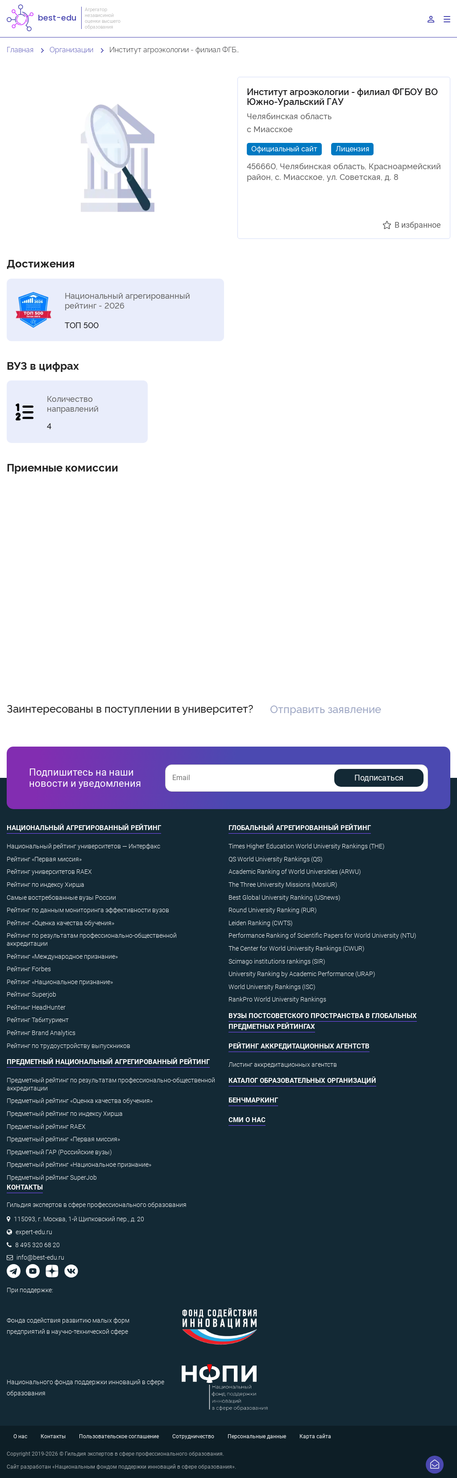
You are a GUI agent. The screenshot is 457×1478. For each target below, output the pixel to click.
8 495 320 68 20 (37, 1244)
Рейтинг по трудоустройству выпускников (68, 1045)
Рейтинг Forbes (29, 969)
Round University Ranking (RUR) (272, 910)
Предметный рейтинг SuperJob (52, 1177)
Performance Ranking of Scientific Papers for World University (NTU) (322, 935)
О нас (20, 1436)
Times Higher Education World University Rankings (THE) (306, 846)
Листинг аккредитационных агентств (282, 1064)
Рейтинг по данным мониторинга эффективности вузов (88, 910)
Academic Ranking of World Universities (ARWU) (294, 871)
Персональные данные (257, 1436)
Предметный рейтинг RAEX (46, 1126)
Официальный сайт (284, 148)
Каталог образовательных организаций (302, 1081)
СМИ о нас (247, 1120)
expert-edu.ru (34, 1232)
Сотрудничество (193, 1436)
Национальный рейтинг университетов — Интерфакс (83, 846)
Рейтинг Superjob (31, 994)
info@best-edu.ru (40, 1257)
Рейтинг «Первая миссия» (44, 859)
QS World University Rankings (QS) (275, 859)
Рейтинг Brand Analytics (41, 1032)
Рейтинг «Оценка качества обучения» (60, 923)
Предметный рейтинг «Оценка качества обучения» (80, 1100)
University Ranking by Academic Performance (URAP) (301, 973)
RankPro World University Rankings (277, 999)
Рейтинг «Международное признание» (62, 956)
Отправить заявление (325, 708)
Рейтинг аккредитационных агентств (299, 1046)
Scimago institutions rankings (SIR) (276, 961)
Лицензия (352, 148)
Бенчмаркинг (253, 1100)
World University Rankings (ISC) (272, 986)
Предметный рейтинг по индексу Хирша (65, 1113)
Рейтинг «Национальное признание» (60, 981)
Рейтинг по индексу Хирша (45, 884)
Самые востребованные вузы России (61, 897)
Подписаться (378, 777)
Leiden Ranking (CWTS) (260, 923)
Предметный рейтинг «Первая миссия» (63, 1139)
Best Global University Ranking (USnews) (284, 897)
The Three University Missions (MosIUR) (282, 884)
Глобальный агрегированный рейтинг (299, 828)
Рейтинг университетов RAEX (49, 871)
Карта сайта (315, 1436)
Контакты (53, 1436)
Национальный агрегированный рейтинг (84, 828)
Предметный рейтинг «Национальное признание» (79, 1164)
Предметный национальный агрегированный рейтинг (108, 1062)
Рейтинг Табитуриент (38, 1019)
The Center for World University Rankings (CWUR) (296, 948)
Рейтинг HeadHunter (36, 1007)
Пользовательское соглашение (119, 1436)
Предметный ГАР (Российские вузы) (59, 1152)
